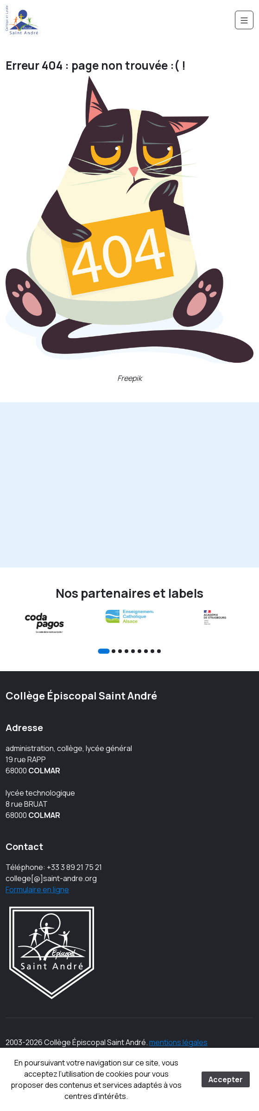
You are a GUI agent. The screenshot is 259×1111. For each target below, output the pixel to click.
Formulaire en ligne (37, 889)
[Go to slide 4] (126, 651)
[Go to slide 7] (146, 651)
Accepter (225, 1079)
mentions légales (178, 1042)
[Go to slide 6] (139, 651)
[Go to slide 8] (152, 651)
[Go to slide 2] (113, 651)
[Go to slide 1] (103, 651)
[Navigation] (244, 20)
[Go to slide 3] (120, 651)
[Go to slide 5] (133, 651)
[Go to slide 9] (159, 651)
